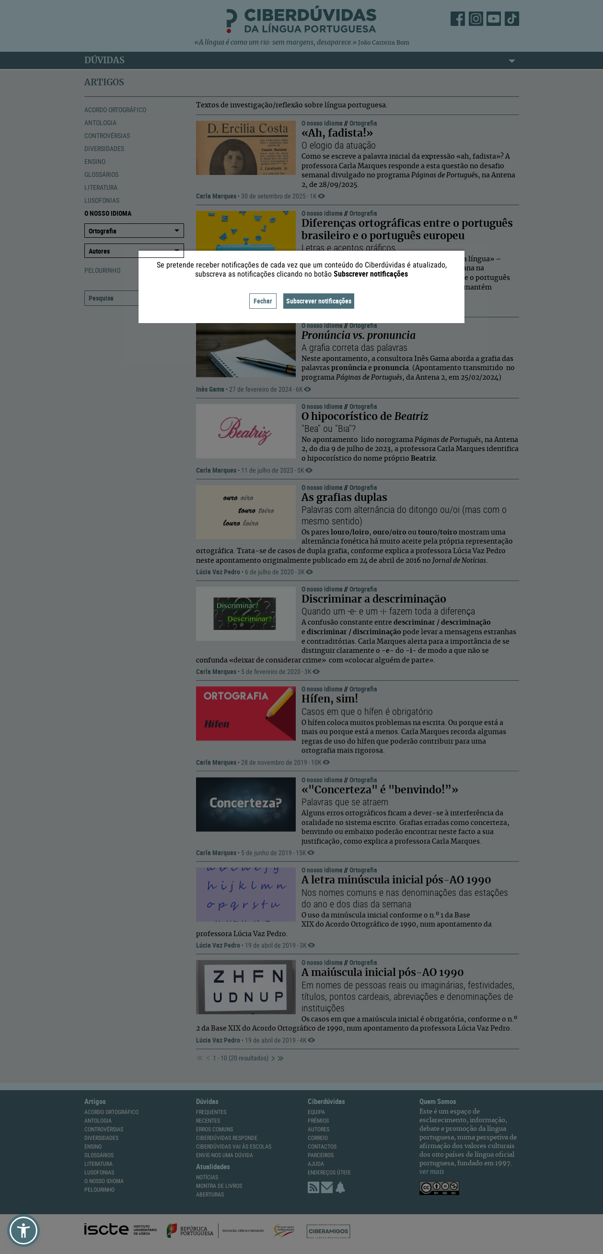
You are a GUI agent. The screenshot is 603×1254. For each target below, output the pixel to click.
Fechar (263, 300)
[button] (23, 1230)
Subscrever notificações (318, 300)
